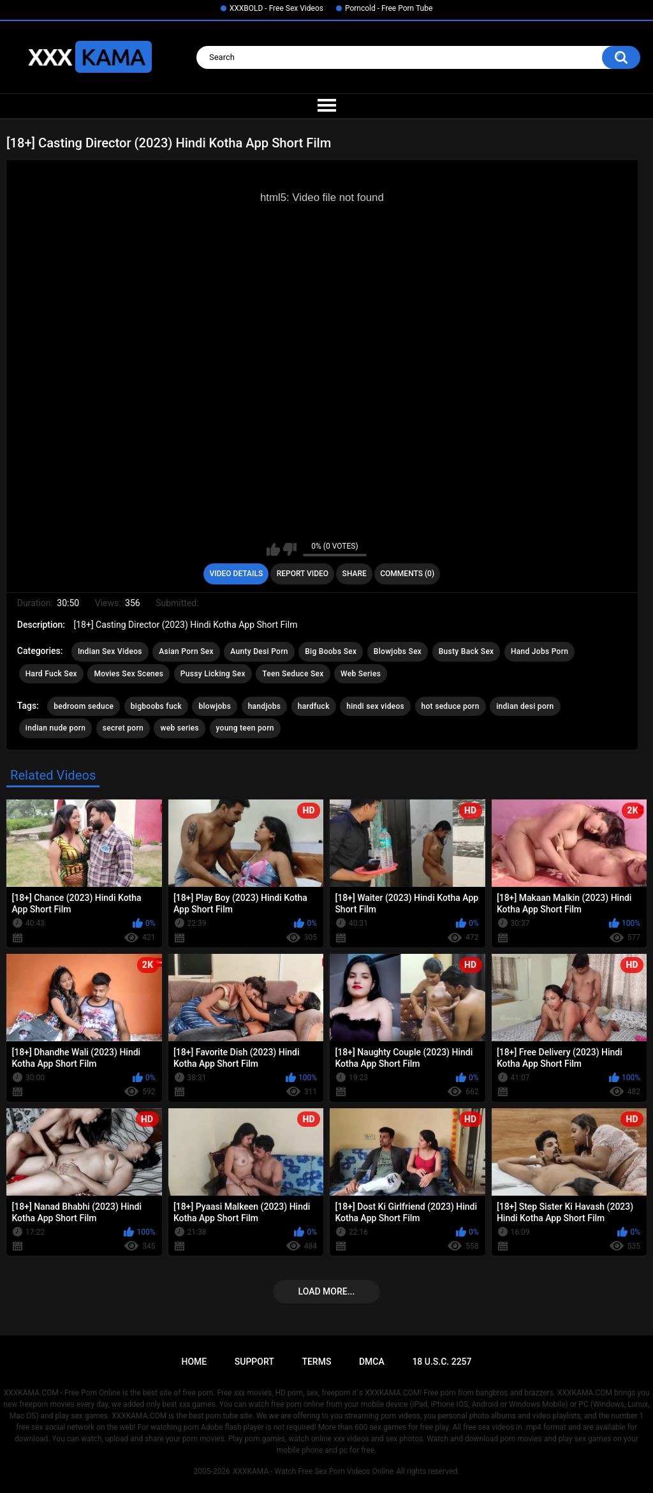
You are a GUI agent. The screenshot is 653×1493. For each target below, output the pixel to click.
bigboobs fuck (156, 706)
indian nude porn (56, 728)
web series (179, 728)
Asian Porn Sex (186, 651)
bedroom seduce (84, 706)
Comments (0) (407, 573)
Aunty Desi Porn (259, 651)
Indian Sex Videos (110, 651)
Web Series (361, 673)
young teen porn (245, 728)
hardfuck (314, 706)
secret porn (123, 728)
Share (354, 573)
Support (254, 1361)
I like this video (273, 549)
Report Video (302, 573)
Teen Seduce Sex (292, 673)
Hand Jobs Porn (539, 651)
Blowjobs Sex (398, 651)
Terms (316, 1361)
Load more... (326, 1291)
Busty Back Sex (466, 651)
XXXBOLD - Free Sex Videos (276, 8)
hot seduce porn (451, 706)
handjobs (264, 706)
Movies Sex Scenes (128, 673)
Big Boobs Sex (330, 651)
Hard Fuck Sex (51, 673)
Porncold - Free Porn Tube (388, 8)
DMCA (372, 1361)
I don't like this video (290, 549)
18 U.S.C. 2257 (441, 1361)
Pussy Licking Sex (213, 673)
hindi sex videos (375, 706)
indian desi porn (525, 706)
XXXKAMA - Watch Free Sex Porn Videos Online (313, 1471)
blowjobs (214, 706)
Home (194, 1361)
